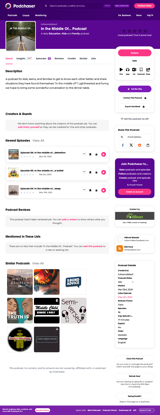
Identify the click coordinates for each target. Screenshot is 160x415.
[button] (13, 16)
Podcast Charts (110, 410)
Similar (83, 58)
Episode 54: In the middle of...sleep (41, 188)
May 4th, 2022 (125, 297)
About (9, 58)
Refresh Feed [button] (134, 376)
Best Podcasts (94, 410)
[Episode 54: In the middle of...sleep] (14, 190)
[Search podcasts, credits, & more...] (75, 5)
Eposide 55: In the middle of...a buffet (42, 170)
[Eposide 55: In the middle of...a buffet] (14, 172)
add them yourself (28, 127)
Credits (72, 58)
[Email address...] (135, 137)
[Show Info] (133, 282)
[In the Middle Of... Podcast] (20, 36)
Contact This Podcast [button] (134, 98)
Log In (150, 15)
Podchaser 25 (125, 410)
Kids (64, 33)
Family (76, 33)
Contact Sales (144, 5)
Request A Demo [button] (42, 410)
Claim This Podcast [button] (134, 359)
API (134, 410)
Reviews (59, 58)
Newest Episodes (18, 141)
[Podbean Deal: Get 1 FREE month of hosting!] (134, 218)
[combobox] (86, 5)
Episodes (43, 58)
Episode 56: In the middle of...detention (43, 152)
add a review (69, 219)
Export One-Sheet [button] (135, 106)
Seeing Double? (134, 396)
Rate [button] (135, 61)
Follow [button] (134, 52)
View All (38, 140)
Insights (20, 58)
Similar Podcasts (18, 263)
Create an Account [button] (134, 192)
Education (55, 33)
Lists (93, 58)
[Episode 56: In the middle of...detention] (14, 154)
